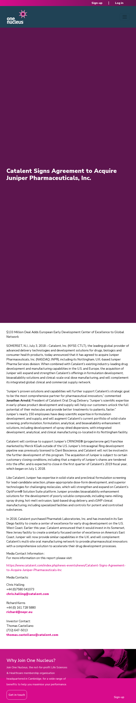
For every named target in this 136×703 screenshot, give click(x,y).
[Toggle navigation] (125, 16)
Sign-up (97, 3)
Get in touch (16, 695)
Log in (119, 3)
